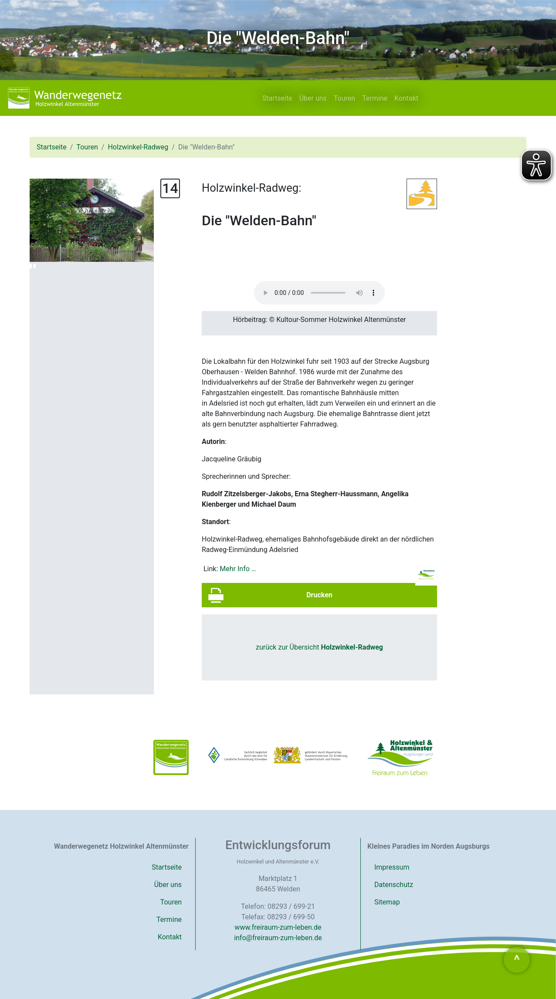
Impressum (392, 867)
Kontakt (406, 98)
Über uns (313, 98)
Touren (344, 98)
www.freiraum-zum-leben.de (277, 927)
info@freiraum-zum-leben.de (278, 938)
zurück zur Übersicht (319, 647)
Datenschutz (393, 884)
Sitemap (387, 902)
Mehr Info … (238, 569)
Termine (374, 98)
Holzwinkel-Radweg (138, 147)
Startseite (277, 98)
